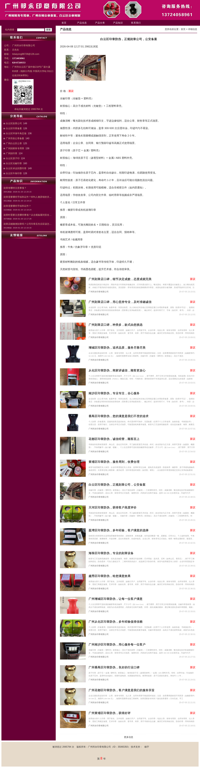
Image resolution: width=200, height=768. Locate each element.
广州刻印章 (11, 153)
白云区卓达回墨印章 (16, 168)
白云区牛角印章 (14, 173)
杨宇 (146, 747)
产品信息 (82, 23)
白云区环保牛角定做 (16, 133)
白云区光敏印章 (14, 163)
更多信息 (128, 737)
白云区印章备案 (14, 128)
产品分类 (100, 23)
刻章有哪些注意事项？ (15, 188)
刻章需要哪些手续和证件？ (17, 206)
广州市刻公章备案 (15, 138)
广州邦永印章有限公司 (99, 292)
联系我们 (136, 23)
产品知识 (118, 23)
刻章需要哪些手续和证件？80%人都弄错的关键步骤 (29, 197)
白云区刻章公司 (14, 123)
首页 (64, 23)
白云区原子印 (13, 158)
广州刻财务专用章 (15, 148)
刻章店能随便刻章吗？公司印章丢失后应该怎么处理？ (29, 224)
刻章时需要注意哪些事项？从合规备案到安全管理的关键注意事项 (29, 215)
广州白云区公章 (14, 143)
